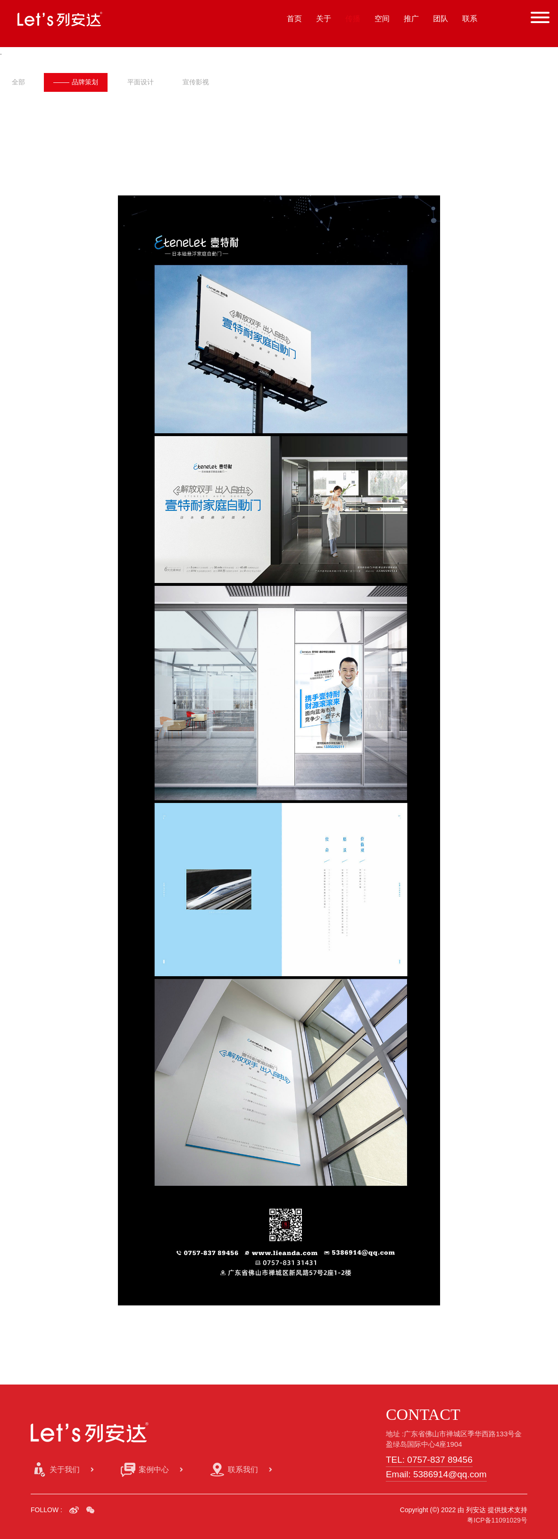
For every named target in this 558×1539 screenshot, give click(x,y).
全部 (18, 82)
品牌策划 (76, 82)
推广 (411, 19)
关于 (323, 19)
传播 (352, 19)
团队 (440, 19)
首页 (294, 19)
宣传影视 (199, 82)
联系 (469, 19)
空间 (382, 19)
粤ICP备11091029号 (497, 1519)
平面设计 (143, 82)
